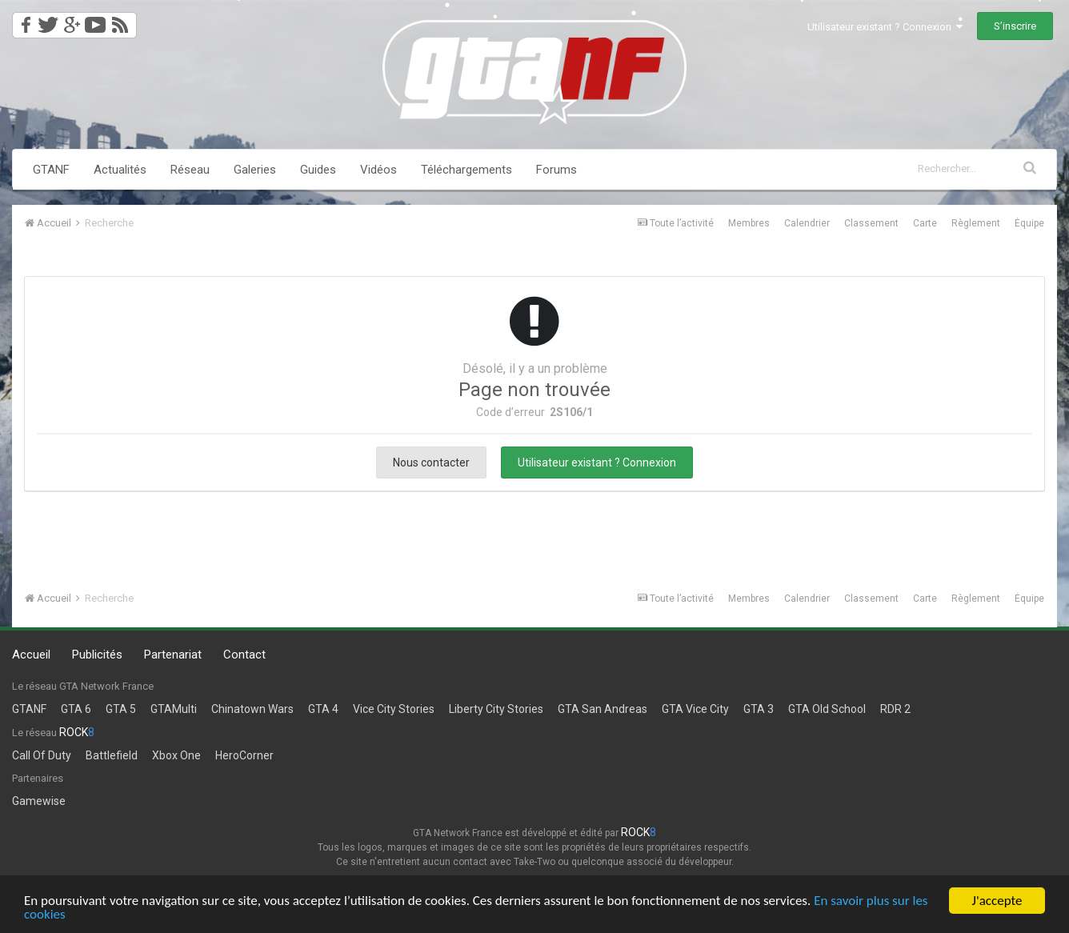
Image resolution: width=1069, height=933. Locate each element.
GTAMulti (173, 709)
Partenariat (173, 654)
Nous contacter (431, 462)
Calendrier (807, 223)
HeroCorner (244, 755)
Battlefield (112, 755)
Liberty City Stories (496, 709)
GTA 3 (758, 709)
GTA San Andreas (602, 709)
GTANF (51, 169)
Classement (871, 223)
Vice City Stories (393, 709)
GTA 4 (323, 709)
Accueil (31, 654)
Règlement (975, 223)
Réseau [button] (190, 169)
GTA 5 (121, 709)
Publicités (97, 654)
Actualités (120, 169)
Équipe (1029, 223)
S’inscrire (1015, 26)
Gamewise (39, 801)
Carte (925, 223)
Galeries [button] (255, 169)
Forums (556, 169)
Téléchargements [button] (466, 169)
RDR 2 (895, 709)
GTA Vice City (695, 709)
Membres (749, 223)
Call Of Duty (41, 755)
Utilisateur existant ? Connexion (885, 27)
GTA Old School (827, 709)
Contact (244, 654)
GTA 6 (76, 709)
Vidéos (378, 169)
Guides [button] (318, 169)
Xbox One (176, 755)
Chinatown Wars (252, 709)
